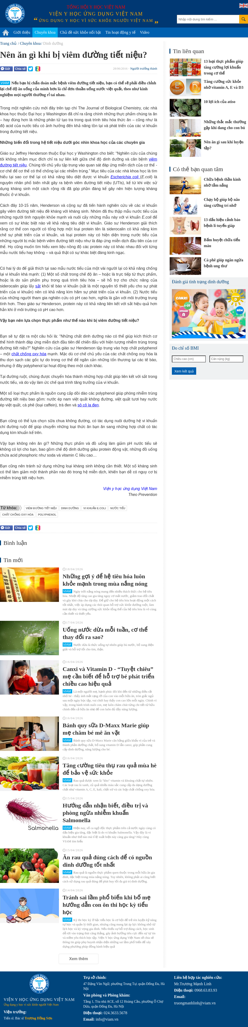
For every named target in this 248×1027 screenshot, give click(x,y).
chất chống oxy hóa (29, 354)
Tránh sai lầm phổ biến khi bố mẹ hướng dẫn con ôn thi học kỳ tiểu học (107, 904)
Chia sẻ (20, 69)
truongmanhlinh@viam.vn (195, 1003)
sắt (38, 286)
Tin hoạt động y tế (120, 32)
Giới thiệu (22, 32)
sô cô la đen (88, 405)
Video (144, 32)
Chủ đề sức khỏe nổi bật (80, 32)
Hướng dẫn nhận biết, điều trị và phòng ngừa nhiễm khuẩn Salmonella (105, 812)
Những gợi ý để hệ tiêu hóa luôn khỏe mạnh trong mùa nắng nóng (105, 580)
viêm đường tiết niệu (41, 508)
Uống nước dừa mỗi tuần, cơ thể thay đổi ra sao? (105, 633)
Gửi (5, 69)
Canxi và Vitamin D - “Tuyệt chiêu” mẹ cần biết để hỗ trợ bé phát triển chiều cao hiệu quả (108, 676)
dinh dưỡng (70, 508)
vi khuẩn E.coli (94, 508)
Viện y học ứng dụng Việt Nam (130, 489)
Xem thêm (78, 959)
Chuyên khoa (45, 32)
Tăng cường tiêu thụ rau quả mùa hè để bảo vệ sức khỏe (109, 769)
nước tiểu (117, 508)
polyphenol (47, 514)
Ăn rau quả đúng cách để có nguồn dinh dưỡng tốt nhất (107, 861)
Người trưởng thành (143, 68)
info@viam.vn (107, 1019)
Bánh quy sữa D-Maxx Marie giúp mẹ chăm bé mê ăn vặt (106, 729)
